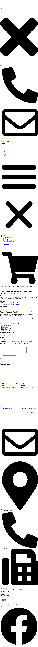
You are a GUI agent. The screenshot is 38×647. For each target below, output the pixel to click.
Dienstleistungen (5, 149)
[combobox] (4, 8)
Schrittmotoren (6, 239)
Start (1, 286)
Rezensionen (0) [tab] (19, 304)
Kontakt (3, 155)
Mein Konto (4, 150)
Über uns (3, 143)
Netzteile (5, 238)
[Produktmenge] (4, 300)
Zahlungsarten (6, 151)
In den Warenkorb (3, 301)
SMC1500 (20, 311)
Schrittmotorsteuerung (8, 147)
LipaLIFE (29, 606)
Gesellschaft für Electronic (10, 606)
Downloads (4, 154)
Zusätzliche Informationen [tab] (11, 304)
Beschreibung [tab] (4, 304)
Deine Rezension (3, 354)
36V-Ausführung (26, 311)
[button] (19, 195)
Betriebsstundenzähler (8, 145)
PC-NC (11, 318)
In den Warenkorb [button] (13, 388)
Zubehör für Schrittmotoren (9, 148)
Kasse (5, 153)
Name (1, 356)
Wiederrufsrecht (7, 152)
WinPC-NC (16, 318)
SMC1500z (7, 312)
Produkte (3, 144)
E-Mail (1, 358)
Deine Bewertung (3, 345)
